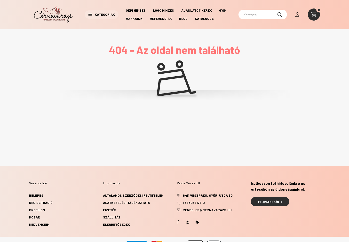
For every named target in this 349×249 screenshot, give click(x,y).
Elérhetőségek (116, 224)
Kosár (34, 217)
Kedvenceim (39, 224)
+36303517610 (194, 203)
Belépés (36, 195)
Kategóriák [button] (101, 14)
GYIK (222, 10)
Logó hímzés (163, 10)
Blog (183, 18)
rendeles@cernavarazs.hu (207, 210)
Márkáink (134, 18)
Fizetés (109, 210)
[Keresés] (262, 14)
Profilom (37, 210)
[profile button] (297, 14)
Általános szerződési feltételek (133, 195)
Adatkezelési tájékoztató (126, 203)
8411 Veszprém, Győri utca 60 (208, 195)
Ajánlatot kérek (196, 10)
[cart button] (314, 14)
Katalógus (204, 18)
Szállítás (111, 217)
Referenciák (161, 18)
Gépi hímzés (136, 10)
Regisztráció (41, 203)
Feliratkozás (270, 201)
